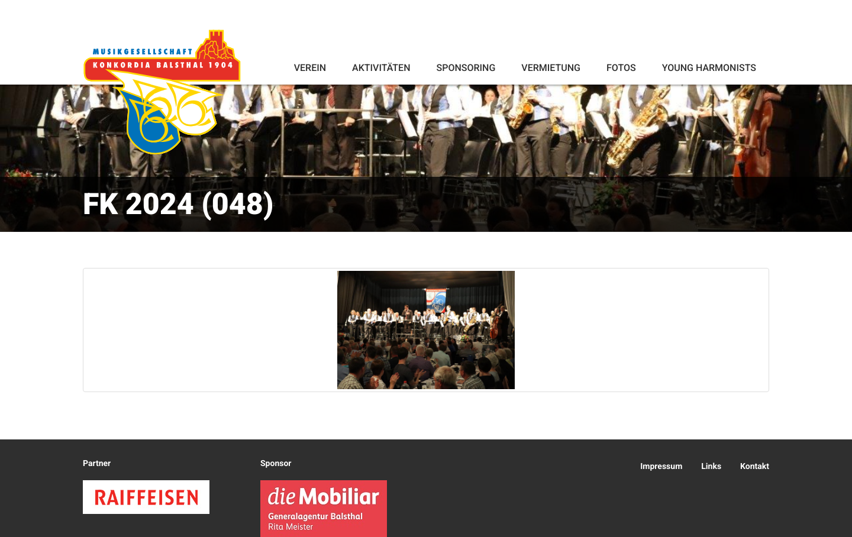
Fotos (621, 67)
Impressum (661, 466)
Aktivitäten (381, 67)
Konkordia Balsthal (163, 96)
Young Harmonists (709, 67)
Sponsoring (465, 67)
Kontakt (754, 466)
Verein (310, 67)
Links (711, 466)
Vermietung (550, 67)
